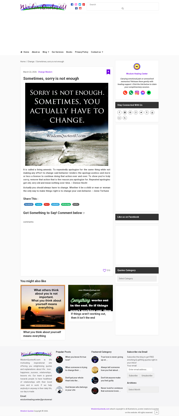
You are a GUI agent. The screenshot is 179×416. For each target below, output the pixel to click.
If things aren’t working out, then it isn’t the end (88, 316)
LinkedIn (55, 205)
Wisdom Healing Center (137, 74)
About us (36, 52)
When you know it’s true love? (75, 358)
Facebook (28, 205)
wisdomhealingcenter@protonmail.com (38, 400)
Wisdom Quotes (26, 411)
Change (41, 72)
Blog (45, 52)
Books (69, 52)
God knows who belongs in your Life (76, 388)
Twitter (38, 205)
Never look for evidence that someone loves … (112, 389)
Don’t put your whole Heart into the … (74, 379)
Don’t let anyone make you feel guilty (110, 379)
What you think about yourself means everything (42, 334)
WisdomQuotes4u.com (100, 409)
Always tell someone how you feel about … (110, 369)
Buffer (76, 205)
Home (24, 52)
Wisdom (48, 72)
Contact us (96, 52)
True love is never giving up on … (112, 358)
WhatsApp (66, 205)
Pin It (47, 205)
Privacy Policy (81, 52)
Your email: (132, 366)
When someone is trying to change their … (76, 369)
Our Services (57, 52)
